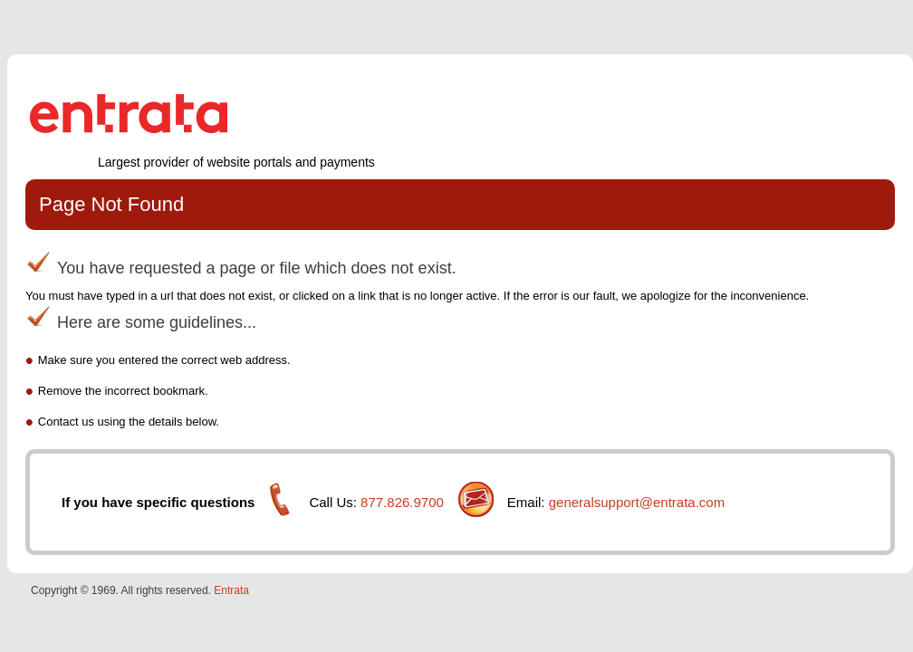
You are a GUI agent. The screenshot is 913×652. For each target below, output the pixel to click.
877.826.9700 (402, 502)
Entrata (231, 590)
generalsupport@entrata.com (637, 502)
